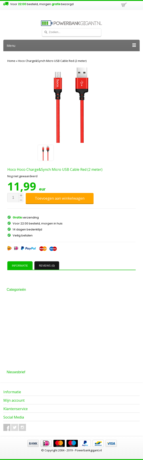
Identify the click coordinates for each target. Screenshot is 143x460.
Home (11, 61)
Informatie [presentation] (20, 265)
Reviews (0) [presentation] (47, 265)
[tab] (20, 265)
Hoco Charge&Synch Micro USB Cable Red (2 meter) (52, 61)
